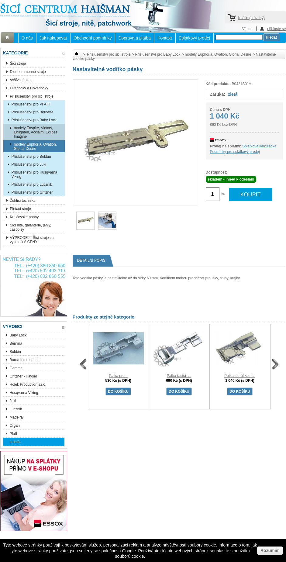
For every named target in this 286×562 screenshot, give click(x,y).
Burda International (26, 360)
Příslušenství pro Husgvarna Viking (34, 174)
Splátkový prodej (194, 38)
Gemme (16, 368)
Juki (13, 401)
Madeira (16, 417)
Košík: (251, 18)
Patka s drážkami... (239, 376)
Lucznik (16, 409)
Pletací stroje (20, 209)
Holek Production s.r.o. (28, 384)
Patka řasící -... (179, 376)
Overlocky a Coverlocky (29, 88)
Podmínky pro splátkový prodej (235, 152)
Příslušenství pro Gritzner (32, 192)
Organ (15, 425)
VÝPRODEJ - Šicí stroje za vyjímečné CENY (32, 240)
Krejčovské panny (24, 217)
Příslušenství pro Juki (29, 164)
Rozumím (270, 550)
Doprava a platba (134, 38)
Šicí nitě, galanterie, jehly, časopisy (30, 227)
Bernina (16, 343)
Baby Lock (18, 335)
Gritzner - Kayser (23, 376)
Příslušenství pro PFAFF (31, 104)
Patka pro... (118, 376)
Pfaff (13, 434)
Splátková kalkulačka (259, 146)
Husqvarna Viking (24, 393)
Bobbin (15, 352)
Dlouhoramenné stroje (28, 72)
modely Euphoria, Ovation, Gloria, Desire (35, 146)
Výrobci (12, 326)
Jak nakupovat (53, 38)
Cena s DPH (220, 110)
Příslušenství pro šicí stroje (31, 96)
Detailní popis (93, 261)
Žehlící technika (23, 200)
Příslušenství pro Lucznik (32, 184)
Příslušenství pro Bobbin (31, 156)
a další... (16, 442)
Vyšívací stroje (22, 80)
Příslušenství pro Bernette (32, 112)
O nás (27, 38)
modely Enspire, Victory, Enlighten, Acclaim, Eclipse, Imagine (36, 132)
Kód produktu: (218, 84)
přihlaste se (276, 29)
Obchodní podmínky (93, 38)
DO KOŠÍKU (118, 391)
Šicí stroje (18, 63)
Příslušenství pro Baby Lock (34, 120)
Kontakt (164, 38)
